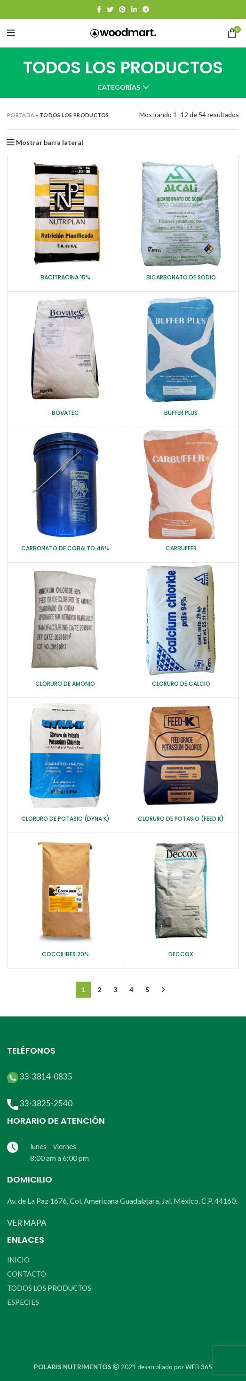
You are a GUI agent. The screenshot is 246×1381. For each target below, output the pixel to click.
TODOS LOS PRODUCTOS (49, 1288)
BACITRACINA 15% (65, 277)
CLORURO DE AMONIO (65, 684)
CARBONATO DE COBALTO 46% (65, 548)
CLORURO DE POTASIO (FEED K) (181, 819)
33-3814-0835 (46, 1076)
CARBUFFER (181, 548)
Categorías (118, 87)
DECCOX (180, 954)
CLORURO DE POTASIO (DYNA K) (65, 819)
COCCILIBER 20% (65, 954)
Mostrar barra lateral (49, 142)
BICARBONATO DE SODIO (181, 277)
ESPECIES (23, 1302)
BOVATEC (65, 413)
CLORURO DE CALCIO (181, 684)
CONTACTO (26, 1274)
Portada (20, 115)
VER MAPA (27, 1223)
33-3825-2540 (46, 1103)
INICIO (18, 1259)
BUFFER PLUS (181, 413)
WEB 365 (198, 1367)
